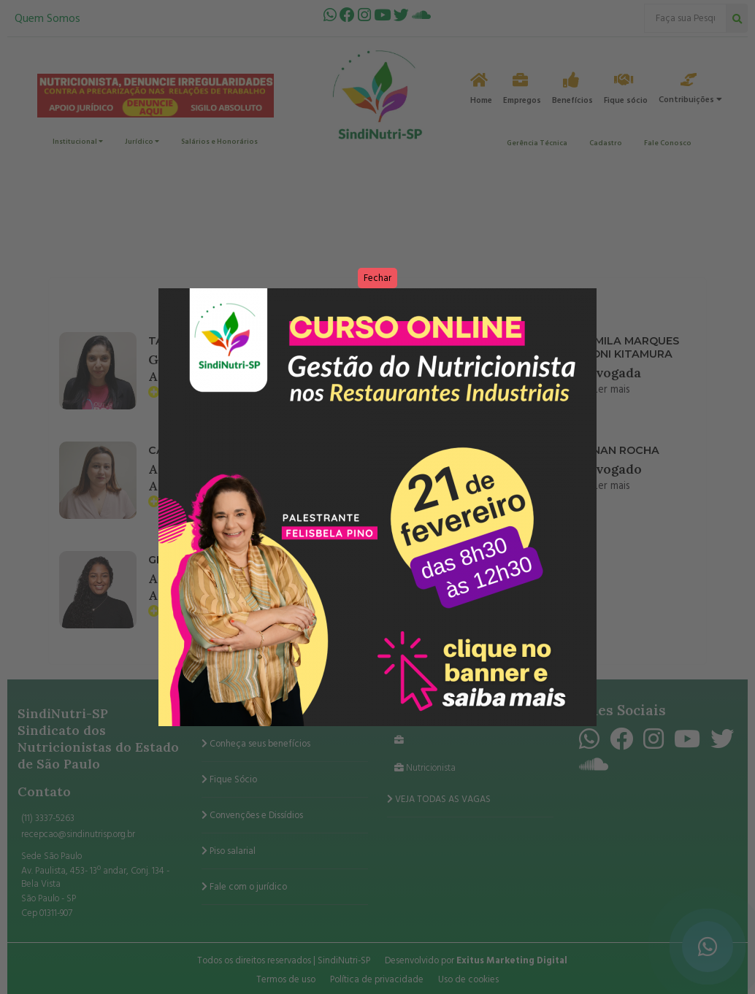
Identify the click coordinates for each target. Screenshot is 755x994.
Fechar (377, 278)
